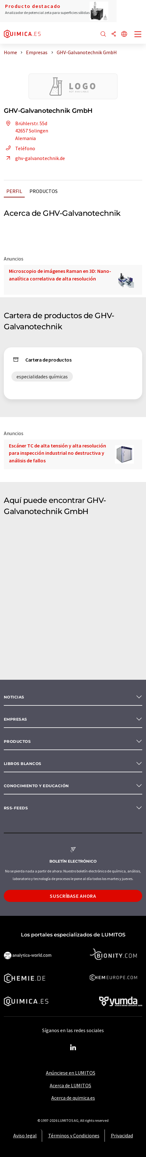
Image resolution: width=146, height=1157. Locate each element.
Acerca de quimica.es (73, 1098)
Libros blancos (22, 763)
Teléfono (19, 148)
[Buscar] (103, 34)
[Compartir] (113, 34)
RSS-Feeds (16, 808)
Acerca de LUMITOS (70, 1085)
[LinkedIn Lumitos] (73, 1048)
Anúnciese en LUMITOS (70, 1073)
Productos (43, 191)
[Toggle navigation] (138, 35)
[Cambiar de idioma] (124, 34)
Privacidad (122, 1135)
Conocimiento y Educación (36, 785)
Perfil (14, 191)
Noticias (14, 697)
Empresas (15, 719)
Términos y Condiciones (73, 1135)
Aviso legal (25, 1135)
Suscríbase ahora (73, 896)
